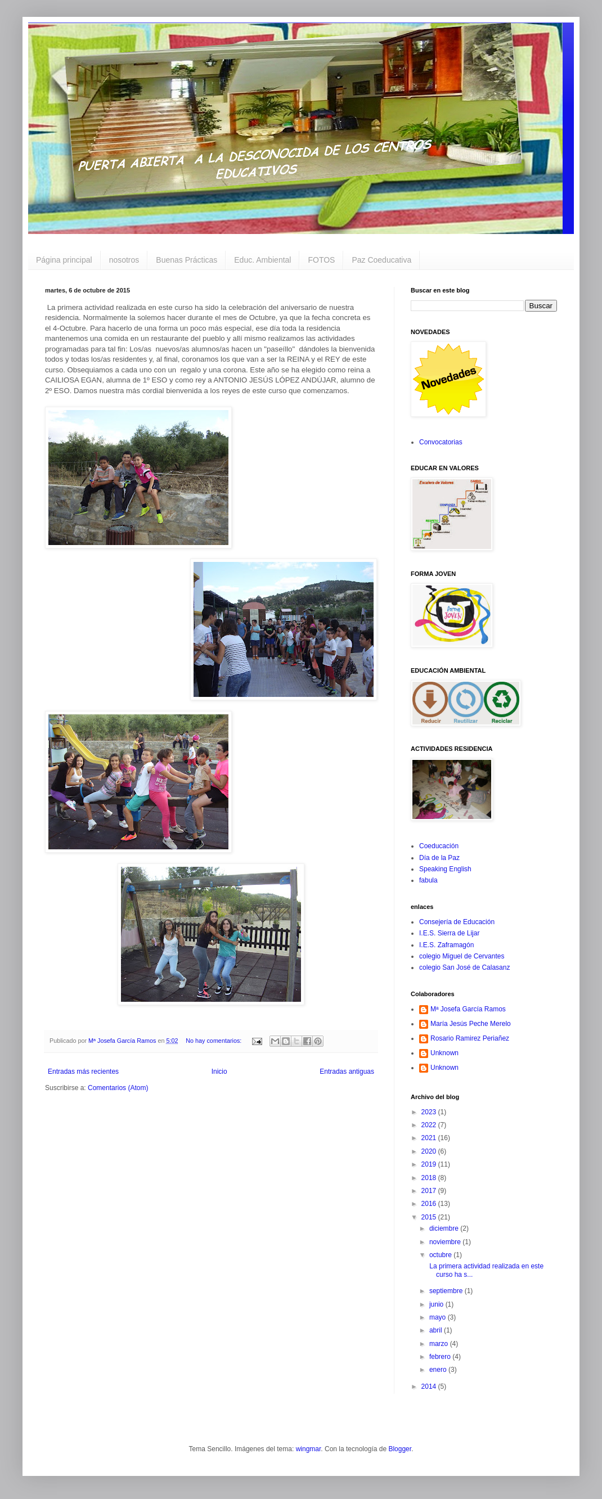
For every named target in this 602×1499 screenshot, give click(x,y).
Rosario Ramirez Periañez (469, 1038)
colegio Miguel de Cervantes (461, 956)
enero (438, 1370)
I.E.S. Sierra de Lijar (449, 933)
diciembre (444, 1228)
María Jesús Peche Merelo (470, 1024)
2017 (429, 1191)
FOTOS (321, 259)
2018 (429, 1178)
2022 (429, 1125)
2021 (429, 1138)
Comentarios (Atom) (118, 1088)
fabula (428, 880)
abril (436, 1330)
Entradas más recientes (83, 1071)
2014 (429, 1386)
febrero (440, 1357)
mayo (438, 1317)
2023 (429, 1112)
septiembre (447, 1291)
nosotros (124, 259)
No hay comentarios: (214, 1040)
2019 (429, 1164)
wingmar (308, 1449)
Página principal (64, 259)
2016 (429, 1204)
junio (437, 1304)
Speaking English (445, 869)
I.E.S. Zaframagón (446, 945)
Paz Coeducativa (381, 259)
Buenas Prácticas (186, 259)
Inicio (219, 1071)
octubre (441, 1255)
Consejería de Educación (457, 922)
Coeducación (439, 846)
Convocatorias (440, 442)
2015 (429, 1217)
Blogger (399, 1449)
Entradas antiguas (347, 1071)
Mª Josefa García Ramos (468, 1009)
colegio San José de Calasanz (464, 967)
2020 (429, 1151)
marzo (439, 1344)
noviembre (445, 1242)
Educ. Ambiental (262, 259)
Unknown (444, 1053)
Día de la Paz (439, 858)
